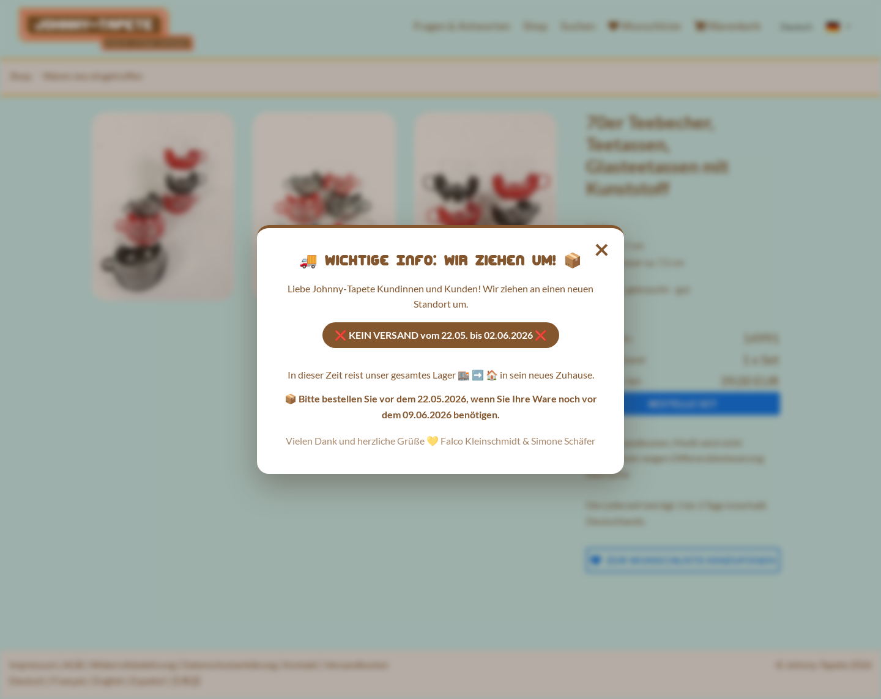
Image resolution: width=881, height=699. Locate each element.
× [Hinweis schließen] (602, 248)
